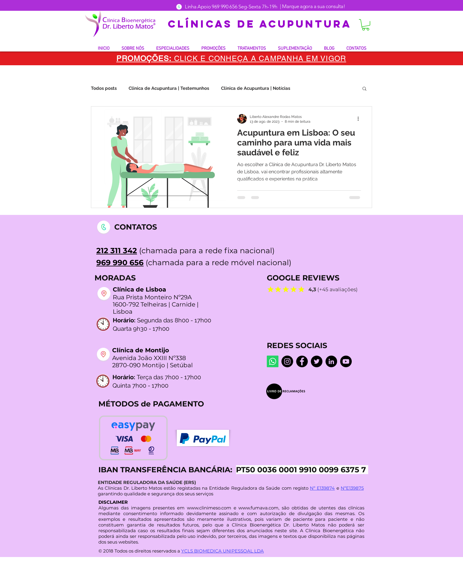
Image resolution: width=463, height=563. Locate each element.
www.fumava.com (258, 508)
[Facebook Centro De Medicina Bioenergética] (302, 361)
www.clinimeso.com (209, 508)
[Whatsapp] (272, 361)
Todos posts (104, 88)
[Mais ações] (360, 118)
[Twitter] (316, 361)
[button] (365, 25)
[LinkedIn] (331, 361)
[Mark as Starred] (270, 289)
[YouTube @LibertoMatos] (346, 361)
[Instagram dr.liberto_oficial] (287, 361)
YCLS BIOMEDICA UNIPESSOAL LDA (222, 551)
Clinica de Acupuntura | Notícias (255, 88)
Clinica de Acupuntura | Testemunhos (169, 88)
